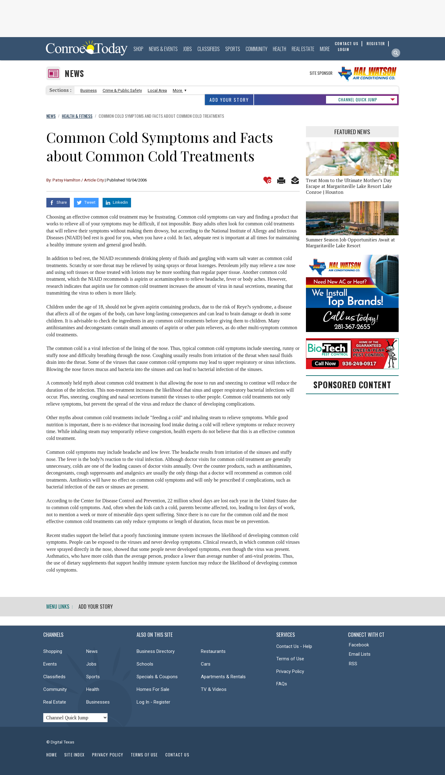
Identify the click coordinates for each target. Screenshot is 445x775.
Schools (145, 664)
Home (51, 755)
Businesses (98, 702)
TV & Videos (214, 689)
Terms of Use (290, 659)
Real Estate (303, 49)
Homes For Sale (153, 689)
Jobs (187, 49)
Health (279, 49)
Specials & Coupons (157, 676)
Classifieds (208, 49)
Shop (138, 49)
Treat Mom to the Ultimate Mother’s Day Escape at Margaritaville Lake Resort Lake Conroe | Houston (349, 186)
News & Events (163, 49)
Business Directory (156, 651)
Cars (205, 664)
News (74, 73)
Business (88, 90)
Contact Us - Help (294, 646)
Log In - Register (153, 702)
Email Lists (360, 654)
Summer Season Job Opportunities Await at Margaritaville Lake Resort (350, 243)
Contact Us (177, 755)
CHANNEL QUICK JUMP (357, 99)
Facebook (359, 645)
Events (50, 664)
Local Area (157, 90)
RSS (353, 663)
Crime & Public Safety (122, 90)
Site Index (74, 755)
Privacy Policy (290, 671)
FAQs (281, 684)
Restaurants (213, 651)
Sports (232, 49)
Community (256, 49)
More (325, 49)
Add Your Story (229, 99)
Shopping (52, 651)
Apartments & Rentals (223, 676)
